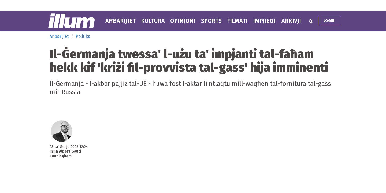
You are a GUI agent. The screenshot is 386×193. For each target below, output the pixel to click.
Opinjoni (182, 20)
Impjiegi (264, 20)
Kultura (153, 20)
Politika (83, 36)
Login (329, 20)
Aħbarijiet (120, 20)
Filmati (237, 20)
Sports (211, 20)
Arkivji (291, 20)
